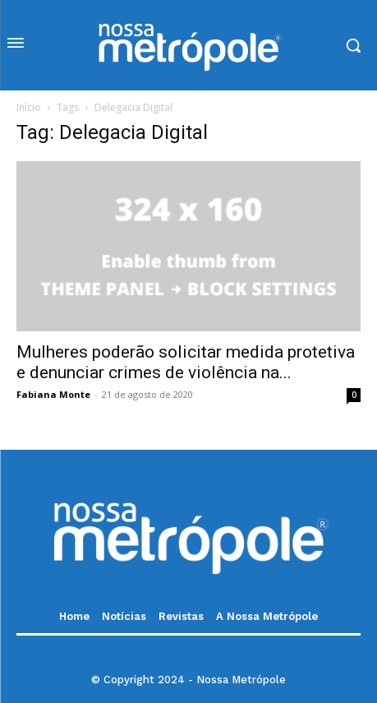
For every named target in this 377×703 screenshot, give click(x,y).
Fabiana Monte (53, 394)
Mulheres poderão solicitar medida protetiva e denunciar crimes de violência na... (185, 362)
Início (28, 107)
